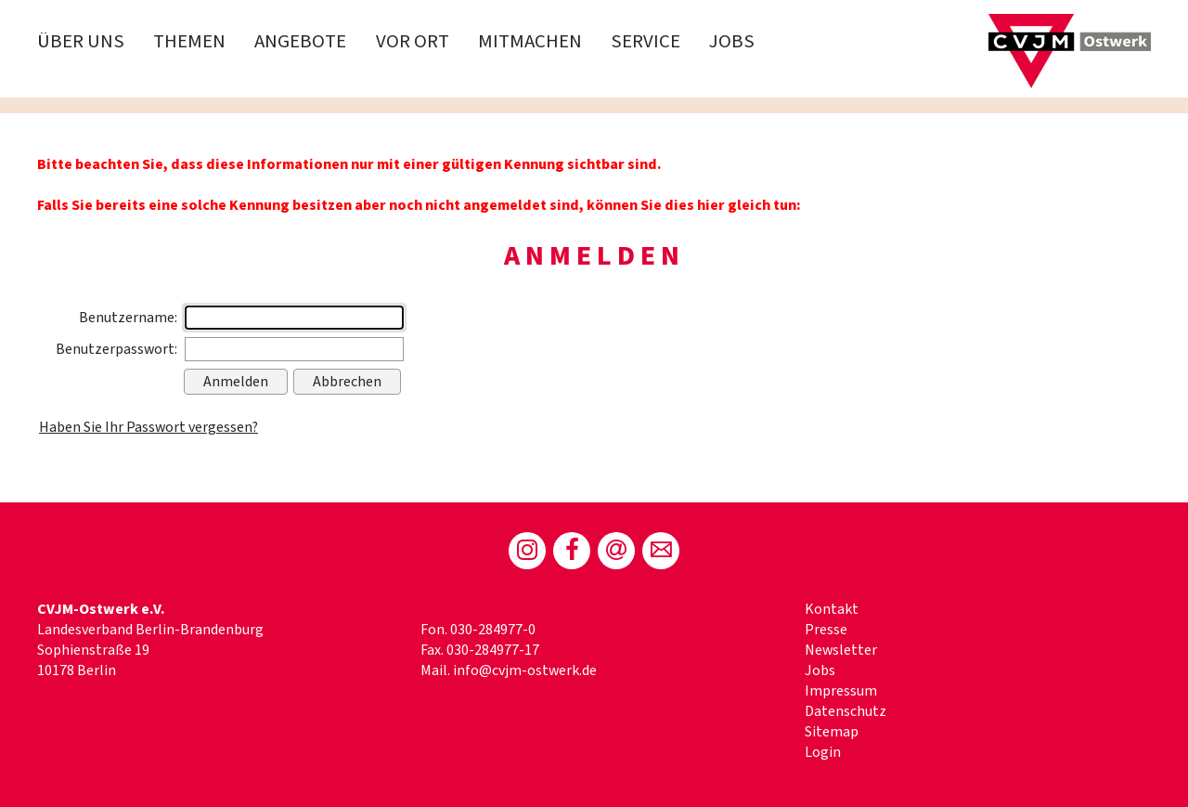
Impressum (841, 691)
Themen (189, 41)
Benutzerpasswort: (116, 349)
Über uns (80, 41)
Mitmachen (530, 41)
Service (645, 41)
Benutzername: (128, 317)
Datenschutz (845, 711)
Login (823, 752)
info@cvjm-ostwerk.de (525, 670)
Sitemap (832, 732)
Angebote (300, 41)
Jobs (732, 41)
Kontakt (832, 609)
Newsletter (841, 650)
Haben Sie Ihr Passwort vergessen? (148, 427)
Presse (826, 629)
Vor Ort (412, 41)
